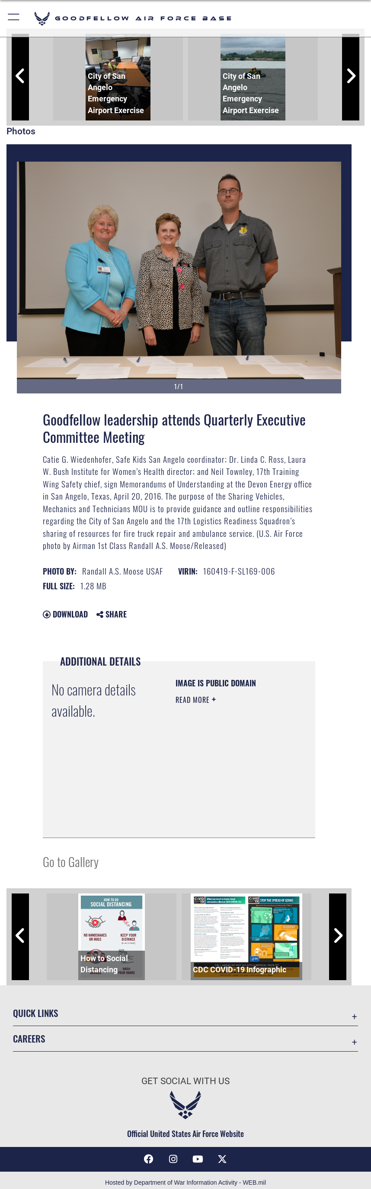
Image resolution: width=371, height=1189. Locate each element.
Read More (194, 700)
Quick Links (35, 1013)
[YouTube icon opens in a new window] (197, 1159)
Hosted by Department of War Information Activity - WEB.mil (185, 1182)
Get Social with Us (185, 1080)
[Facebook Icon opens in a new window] (148, 1159)
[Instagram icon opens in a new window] (173, 1159)
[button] (14, 18)
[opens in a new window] (222, 1159)
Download (65, 614)
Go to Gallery (71, 861)
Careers (29, 1038)
